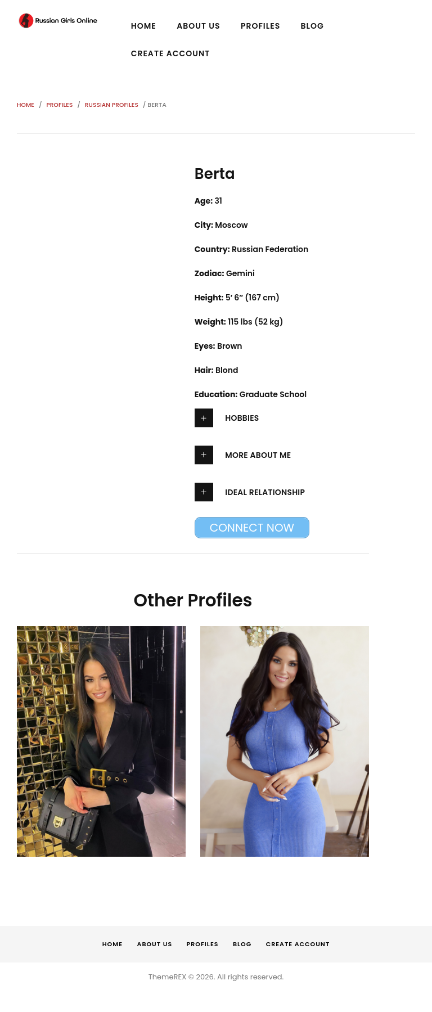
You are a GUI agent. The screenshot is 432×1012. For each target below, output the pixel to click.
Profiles (60, 104)
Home (26, 104)
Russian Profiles (113, 104)
